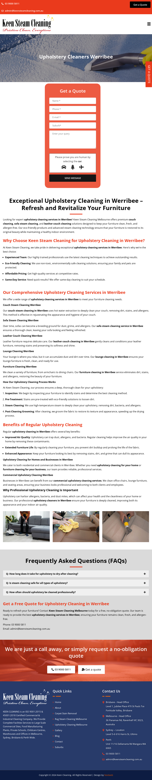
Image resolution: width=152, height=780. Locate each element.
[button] (149, 24)
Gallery (58, 730)
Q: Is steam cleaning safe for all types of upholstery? (37, 583)
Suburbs (59, 747)
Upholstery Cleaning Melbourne (71, 724)
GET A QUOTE (149, 74)
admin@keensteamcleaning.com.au (24, 10)
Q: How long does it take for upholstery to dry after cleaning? (42, 573)
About (58, 707)
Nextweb (108, 774)
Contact (59, 741)
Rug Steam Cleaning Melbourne (71, 719)
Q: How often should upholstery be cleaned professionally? (41, 592)
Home (58, 702)
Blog (57, 736)
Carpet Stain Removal (66, 713)
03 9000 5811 (113, 753)
